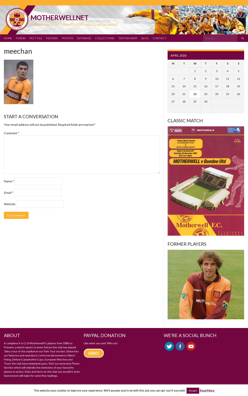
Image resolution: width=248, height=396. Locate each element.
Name (9, 181)
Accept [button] (193, 390)
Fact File (35, 38)
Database (84, 38)
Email (8, 192)
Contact (159, 38)
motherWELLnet (60, 17)
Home (8, 38)
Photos (67, 38)
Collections (104, 38)
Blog (145, 38)
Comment (11, 133)
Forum (21, 38)
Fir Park (52, 38)
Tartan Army (128, 38)
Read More (207, 390)
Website (9, 204)
